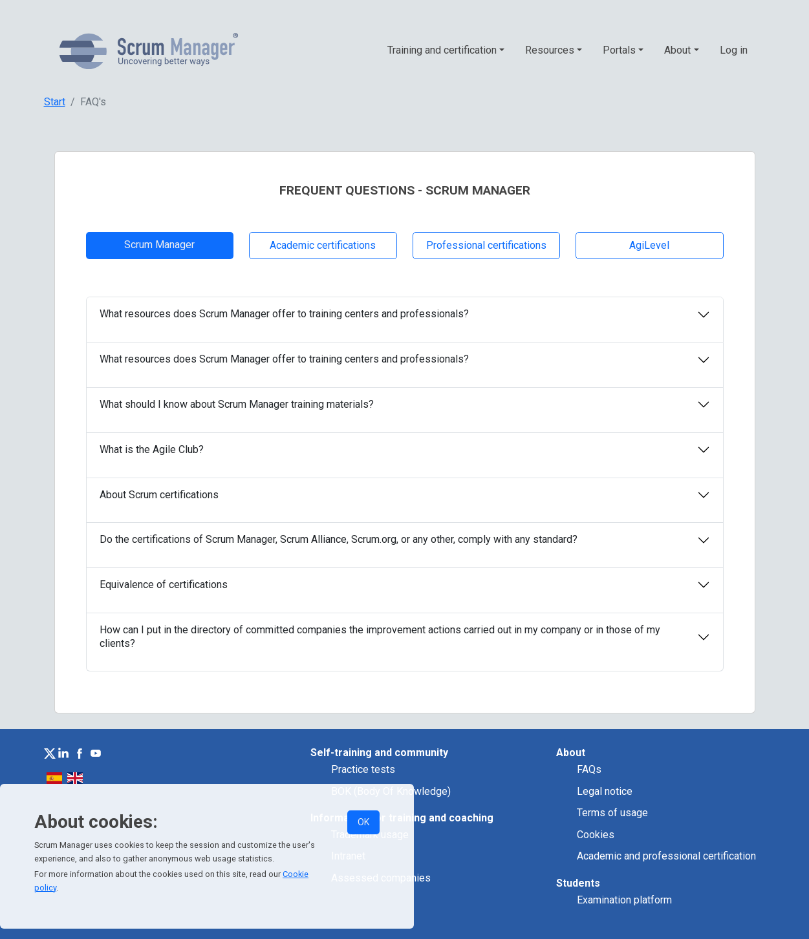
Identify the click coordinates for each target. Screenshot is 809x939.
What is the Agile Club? (152, 449)
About (677, 50)
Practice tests (363, 769)
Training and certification (442, 50)
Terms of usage (612, 813)
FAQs (589, 769)
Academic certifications (323, 245)
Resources (549, 50)
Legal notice (604, 791)
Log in (734, 50)
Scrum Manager (159, 244)
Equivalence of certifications (164, 584)
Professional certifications (486, 245)
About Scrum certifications (159, 495)
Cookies (595, 834)
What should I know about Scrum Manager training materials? (237, 404)
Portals (619, 50)
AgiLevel (649, 245)
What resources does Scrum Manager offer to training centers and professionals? (284, 314)
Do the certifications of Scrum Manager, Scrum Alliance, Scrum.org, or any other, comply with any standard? (338, 539)
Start (54, 102)
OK (363, 822)
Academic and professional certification (666, 856)
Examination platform (624, 900)
